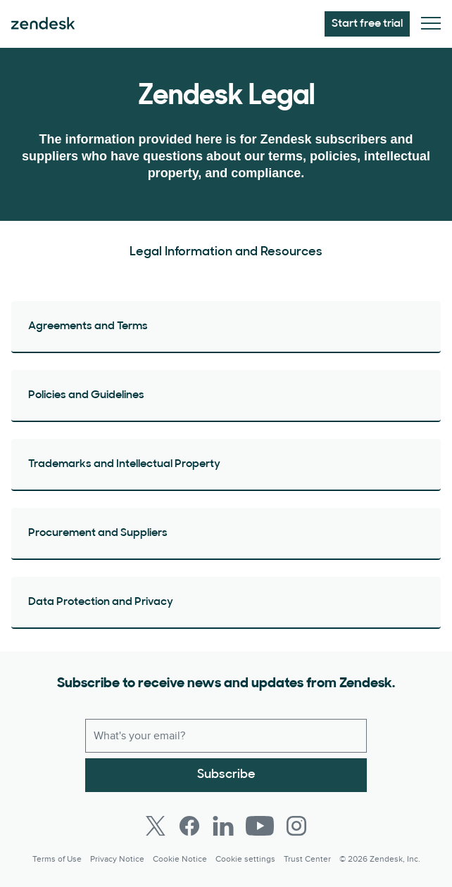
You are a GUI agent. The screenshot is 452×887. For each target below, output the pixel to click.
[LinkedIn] (223, 826)
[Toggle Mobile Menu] (431, 24)
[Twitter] (155, 826)
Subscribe (226, 774)
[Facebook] (189, 826)
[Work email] (226, 736)
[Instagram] (296, 826)
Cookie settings (245, 859)
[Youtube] (260, 826)
